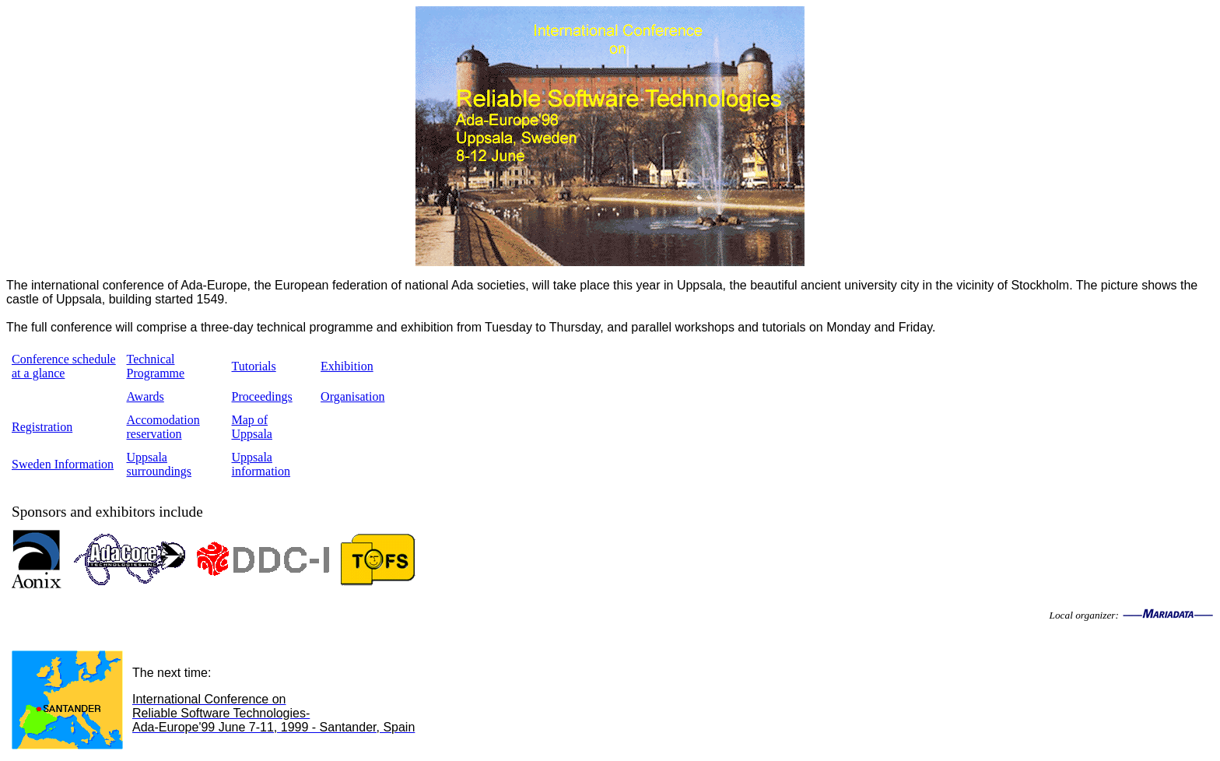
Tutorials (254, 366)
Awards (145, 396)
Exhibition (347, 366)
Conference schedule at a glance (64, 366)
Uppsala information (261, 464)
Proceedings (262, 396)
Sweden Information (63, 464)
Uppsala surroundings (159, 464)
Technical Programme (156, 366)
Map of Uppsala (252, 426)
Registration (42, 426)
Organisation (352, 396)
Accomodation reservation (163, 426)
